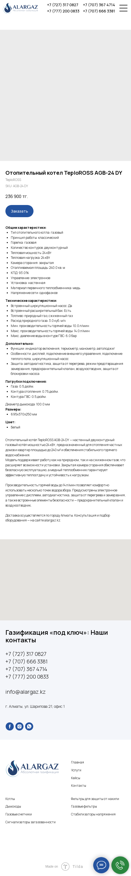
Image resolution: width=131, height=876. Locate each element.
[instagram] (19, 726)
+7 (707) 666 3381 (99, 11)
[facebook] (10, 726)
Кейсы (75, 778)
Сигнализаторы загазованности (30, 822)
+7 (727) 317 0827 (62, 4)
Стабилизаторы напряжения (93, 814)
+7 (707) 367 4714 (99, 4)
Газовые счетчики (18, 814)
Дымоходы (13, 806)
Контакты (78, 785)
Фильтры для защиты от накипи (95, 798)
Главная (77, 762)
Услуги (76, 770)
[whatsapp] (29, 726)
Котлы (10, 798)
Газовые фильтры (84, 806)
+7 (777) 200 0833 (63, 11)
